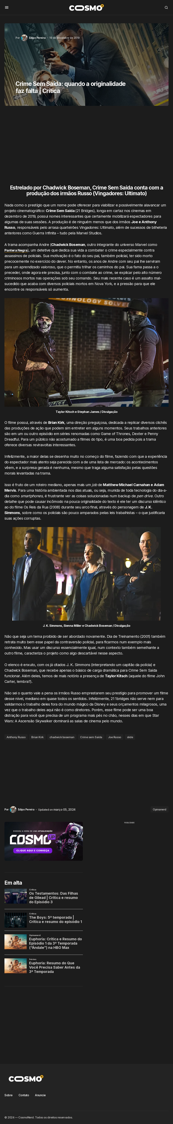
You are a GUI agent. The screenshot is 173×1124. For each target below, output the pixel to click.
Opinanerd (159, 809)
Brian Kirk (37, 737)
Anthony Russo (16, 737)
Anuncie (40, 1095)
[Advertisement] (86, 147)
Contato (24, 1095)
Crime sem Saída (91, 737)
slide (130, 737)
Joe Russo (114, 737)
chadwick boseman (62, 737)
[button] (6, 7)
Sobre (8, 1095)
